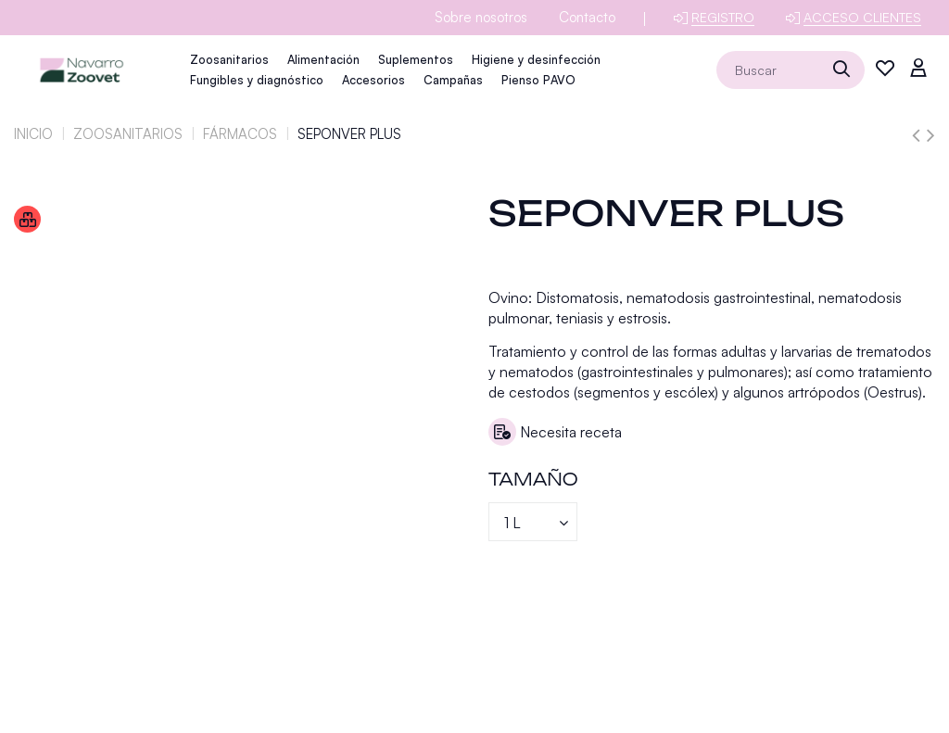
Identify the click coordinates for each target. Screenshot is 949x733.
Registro (722, 17)
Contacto (587, 17)
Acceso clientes (862, 17)
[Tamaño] (532, 521)
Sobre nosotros (481, 17)
